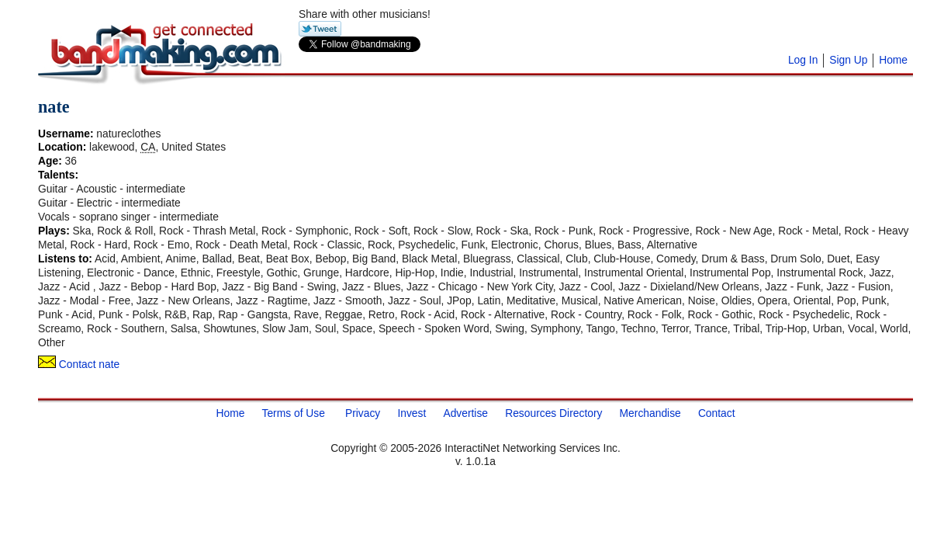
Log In (803, 60)
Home (893, 60)
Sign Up (848, 60)
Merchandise (650, 412)
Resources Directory (553, 412)
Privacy (362, 412)
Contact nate (78, 364)
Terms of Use (292, 412)
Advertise (465, 412)
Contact (716, 412)
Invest (411, 412)
